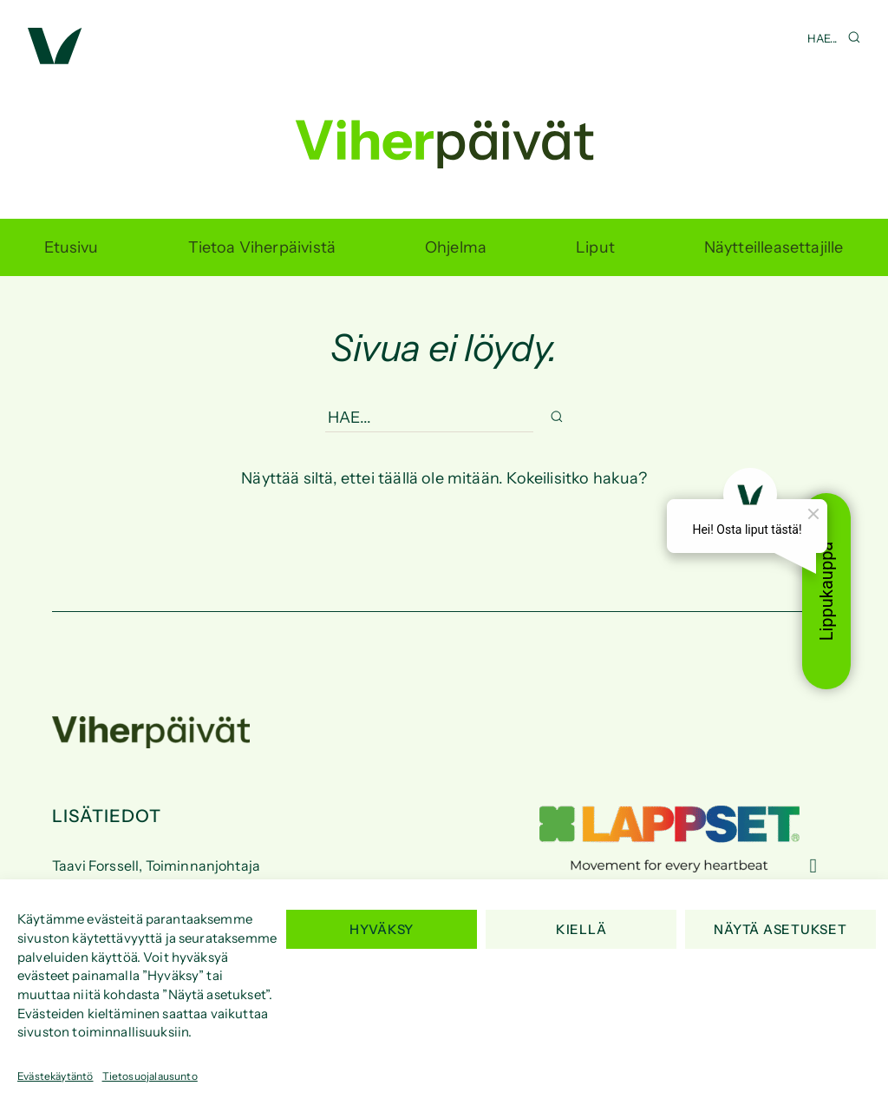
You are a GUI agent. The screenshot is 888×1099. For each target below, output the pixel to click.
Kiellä (581, 929)
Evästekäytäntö (55, 1076)
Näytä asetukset (780, 929)
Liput (595, 247)
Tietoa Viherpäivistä (262, 247)
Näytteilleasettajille (774, 247)
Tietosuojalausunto (150, 1076)
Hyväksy (381, 929)
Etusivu (71, 247)
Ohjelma (455, 247)
